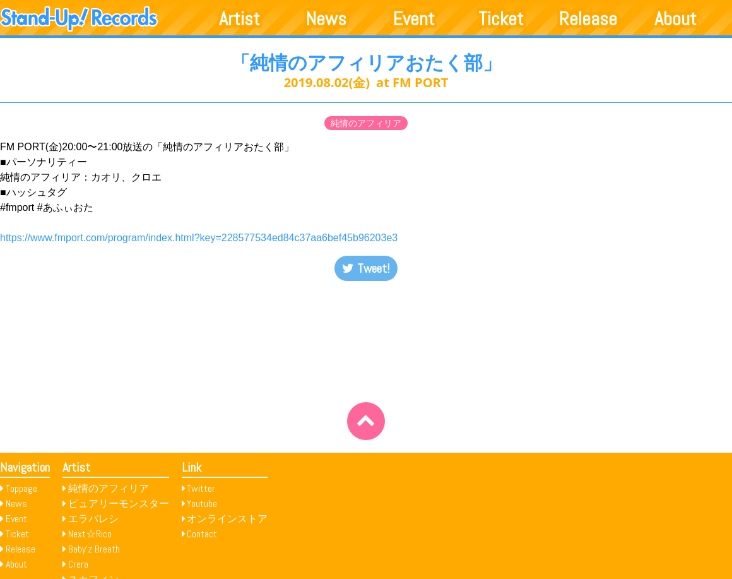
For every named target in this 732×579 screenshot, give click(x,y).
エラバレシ (93, 518)
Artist (239, 19)
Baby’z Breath (94, 549)
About (675, 19)
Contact (202, 533)
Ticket (501, 19)
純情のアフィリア (366, 123)
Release (588, 19)
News (326, 19)
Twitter (201, 488)
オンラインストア (227, 518)
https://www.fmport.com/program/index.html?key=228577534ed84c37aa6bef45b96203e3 (199, 237)
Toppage (21, 488)
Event (414, 19)
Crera (78, 564)
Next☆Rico (90, 533)
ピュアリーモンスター (118, 503)
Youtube (202, 503)
